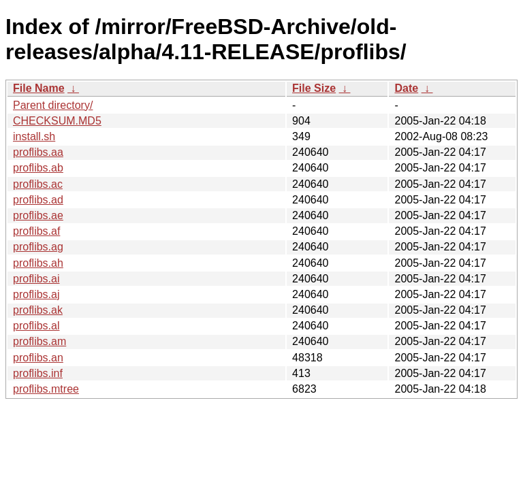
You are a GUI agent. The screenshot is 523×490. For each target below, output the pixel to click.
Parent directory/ (53, 105)
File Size (314, 88)
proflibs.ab (38, 168)
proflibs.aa (38, 152)
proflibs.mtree (46, 389)
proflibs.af (36, 231)
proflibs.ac (38, 184)
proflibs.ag (38, 246)
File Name (39, 88)
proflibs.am (39, 341)
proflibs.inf (38, 373)
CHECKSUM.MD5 (57, 121)
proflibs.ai (36, 278)
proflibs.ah (38, 263)
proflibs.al (36, 325)
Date (406, 88)
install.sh (34, 136)
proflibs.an (38, 357)
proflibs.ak (38, 310)
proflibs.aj (36, 294)
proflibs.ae (38, 215)
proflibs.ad (38, 200)
